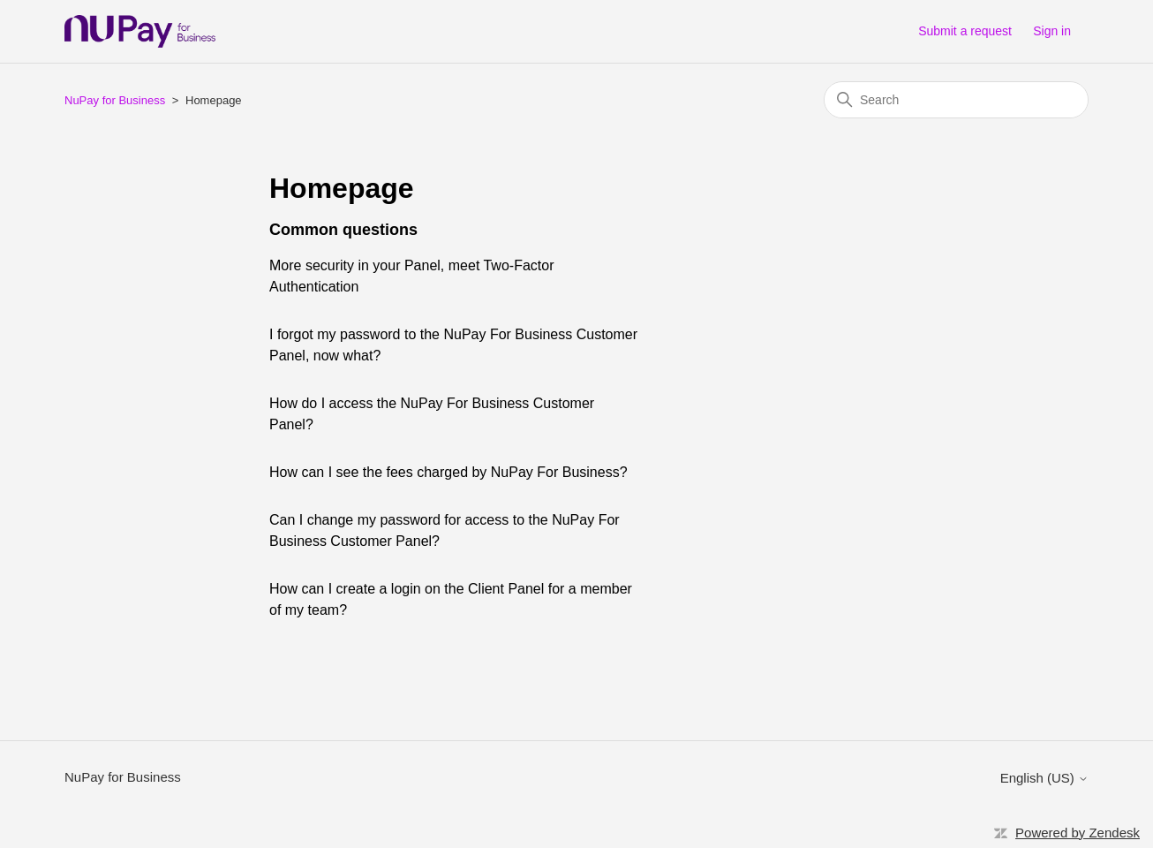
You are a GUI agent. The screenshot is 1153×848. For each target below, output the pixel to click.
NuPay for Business (114, 100)
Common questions (343, 229)
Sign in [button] (1052, 31)
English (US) (1044, 777)
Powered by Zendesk (1077, 832)
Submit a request (965, 31)
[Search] (956, 99)
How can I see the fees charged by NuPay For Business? (448, 472)
